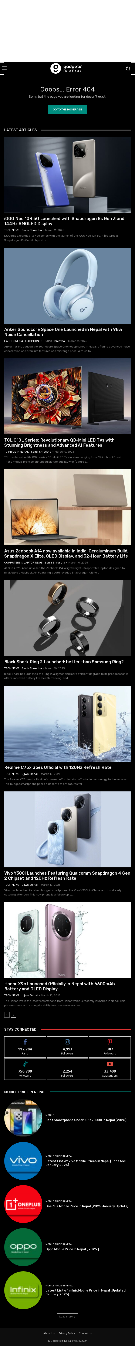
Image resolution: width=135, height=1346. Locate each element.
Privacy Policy (67, 1333)
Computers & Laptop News (23, 562)
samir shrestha (32, 230)
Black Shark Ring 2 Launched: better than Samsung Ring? (64, 661)
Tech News (11, 230)
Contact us (85, 1333)
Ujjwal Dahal (30, 773)
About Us (49, 1333)
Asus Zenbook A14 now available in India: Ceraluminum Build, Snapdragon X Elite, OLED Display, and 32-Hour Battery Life (66, 553)
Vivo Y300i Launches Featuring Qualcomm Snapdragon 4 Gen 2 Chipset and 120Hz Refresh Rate (67, 876)
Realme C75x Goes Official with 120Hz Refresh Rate (58, 767)
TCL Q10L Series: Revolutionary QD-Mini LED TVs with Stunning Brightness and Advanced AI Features (59, 443)
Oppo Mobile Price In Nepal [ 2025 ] (72, 1249)
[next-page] (13, 1015)
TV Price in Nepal (16, 451)
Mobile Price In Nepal (59, 1156)
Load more (67, 1316)
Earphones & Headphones (23, 341)
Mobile (49, 1115)
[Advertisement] (69, 31)
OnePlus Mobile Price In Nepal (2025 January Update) (86, 1206)
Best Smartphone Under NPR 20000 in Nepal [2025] (85, 1120)
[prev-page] (7, 1015)
